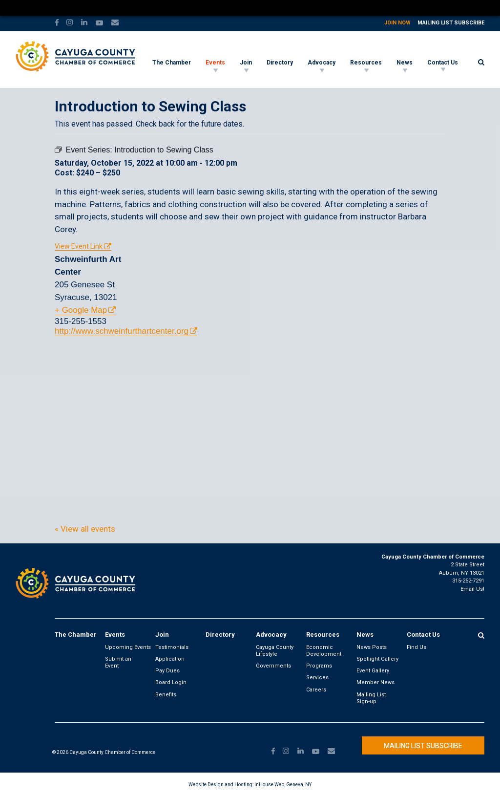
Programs (319, 666)
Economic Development (323, 650)
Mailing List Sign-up (371, 698)
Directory (280, 62)
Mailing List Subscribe (450, 23)
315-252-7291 (468, 581)
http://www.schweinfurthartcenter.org (121, 331)
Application (170, 659)
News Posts (371, 647)
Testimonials (171, 647)
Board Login (171, 682)
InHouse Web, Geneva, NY (283, 784)
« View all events (85, 529)
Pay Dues (167, 671)
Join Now (397, 23)
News (404, 62)
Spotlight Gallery (377, 659)
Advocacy (321, 62)
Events (215, 62)
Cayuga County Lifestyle (274, 650)
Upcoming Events (128, 647)
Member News (375, 682)
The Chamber (171, 62)
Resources (366, 62)
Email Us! (472, 589)
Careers (316, 690)
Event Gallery (372, 671)
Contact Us (442, 62)
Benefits (165, 694)
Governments (273, 666)
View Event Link (79, 246)
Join (246, 62)
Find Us (416, 647)
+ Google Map (81, 310)
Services (317, 677)
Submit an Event (118, 662)
